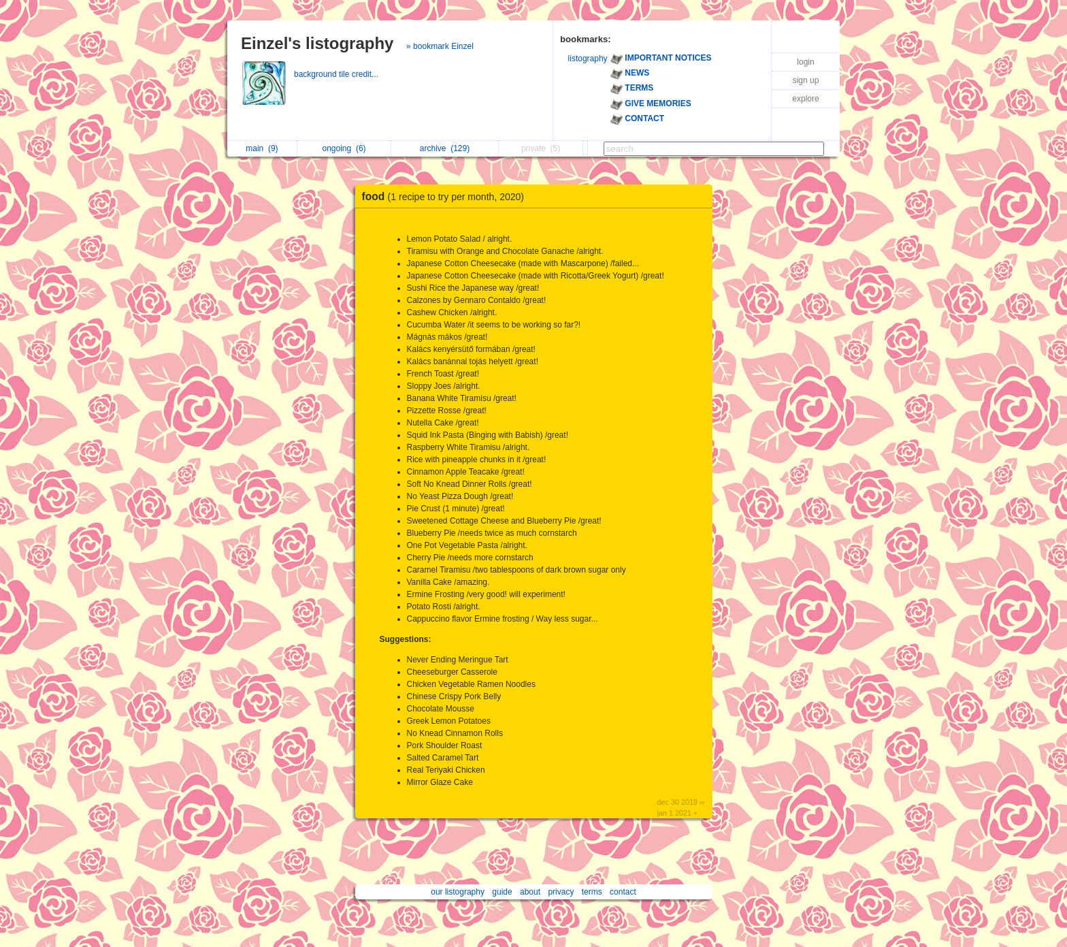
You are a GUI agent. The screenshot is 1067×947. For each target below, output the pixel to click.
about (530, 892)
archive (445, 148)
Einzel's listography (317, 43)
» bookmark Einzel (440, 46)
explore (805, 98)
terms (592, 892)
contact (623, 892)
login (805, 62)
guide (502, 892)
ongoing (344, 148)
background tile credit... (337, 74)
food (446, 196)
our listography (458, 892)
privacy (561, 892)
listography (588, 58)
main (262, 148)
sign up (806, 80)
